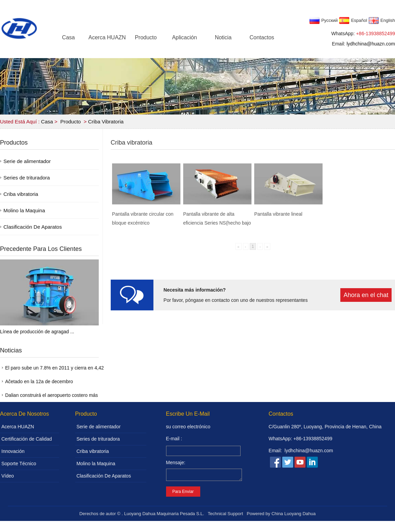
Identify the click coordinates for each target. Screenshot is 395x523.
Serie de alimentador (27, 161)
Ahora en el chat (365, 295)
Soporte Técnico (18, 463)
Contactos (261, 37)
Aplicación (184, 37)
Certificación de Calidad (26, 439)
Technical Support (225, 515)
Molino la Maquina (24, 210)
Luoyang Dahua (300, 515)
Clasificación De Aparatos (32, 227)
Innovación (13, 451)
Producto (146, 37)
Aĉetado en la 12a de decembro (39, 381)
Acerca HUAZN (107, 37)
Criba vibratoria (106, 121)
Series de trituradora (26, 177)
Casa (68, 37)
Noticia (223, 37)
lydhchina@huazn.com (370, 43)
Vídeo (7, 476)
